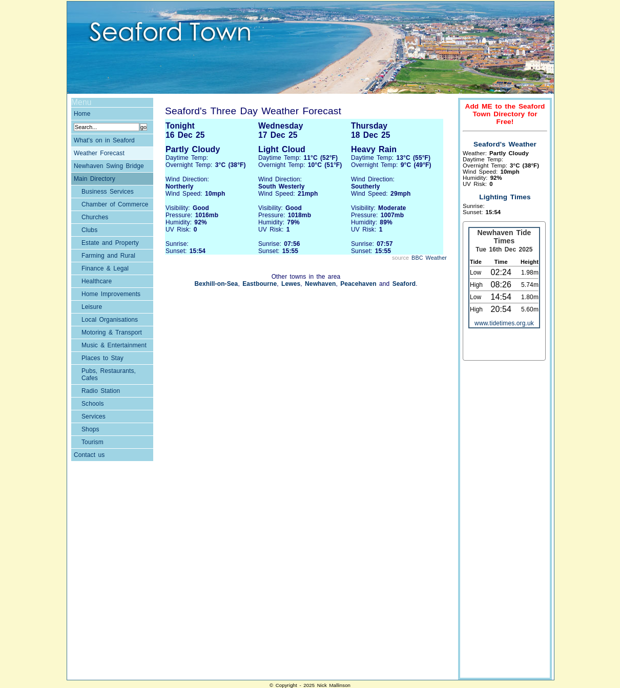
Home (82, 113)
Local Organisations (109, 319)
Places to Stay (102, 358)
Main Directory (94, 178)
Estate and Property (110, 242)
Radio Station (100, 390)
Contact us (89, 454)
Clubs (89, 230)
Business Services (107, 191)
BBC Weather (429, 258)
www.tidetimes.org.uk (504, 323)
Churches (94, 217)
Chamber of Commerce (115, 204)
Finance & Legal (105, 268)
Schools (92, 403)
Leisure (91, 306)
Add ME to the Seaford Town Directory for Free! (505, 114)
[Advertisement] (504, 520)
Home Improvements (110, 294)
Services (93, 416)
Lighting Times (504, 197)
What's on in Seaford (104, 140)
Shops (90, 429)
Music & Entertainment (114, 345)
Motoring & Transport (111, 332)
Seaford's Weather (504, 144)
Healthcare (96, 281)
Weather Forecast (99, 153)
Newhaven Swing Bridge (109, 166)
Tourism (92, 442)
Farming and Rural (108, 255)
